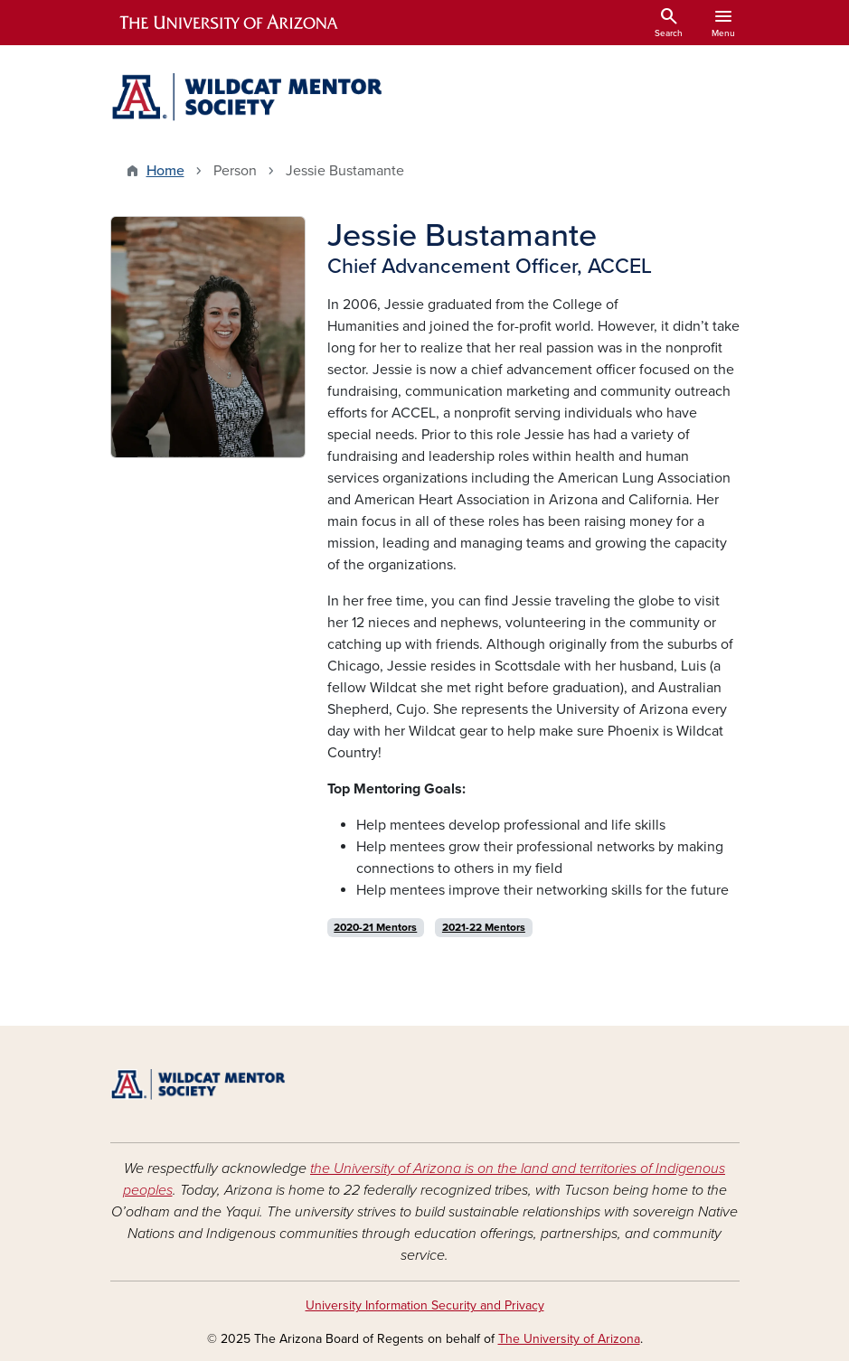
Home (165, 171)
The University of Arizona (569, 1339)
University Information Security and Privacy (425, 1305)
